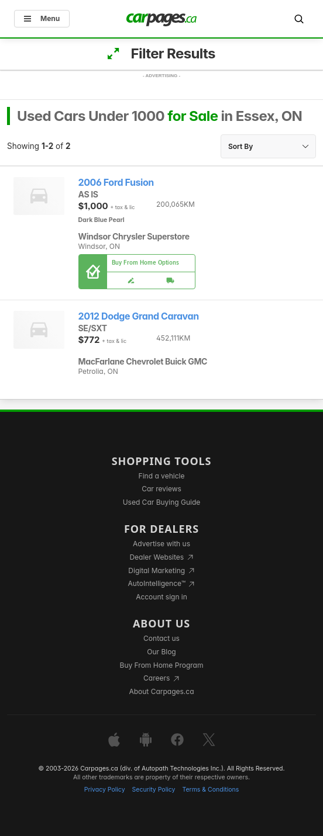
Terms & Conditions (210, 789)
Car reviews (161, 488)
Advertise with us (161, 543)
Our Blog (161, 651)
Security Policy (154, 789)
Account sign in (161, 596)
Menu (42, 18)
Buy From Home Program (162, 665)
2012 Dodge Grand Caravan (138, 316)
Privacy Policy (104, 789)
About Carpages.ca (161, 691)
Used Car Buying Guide (162, 502)
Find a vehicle (162, 475)
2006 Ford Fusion (116, 182)
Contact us (161, 638)
